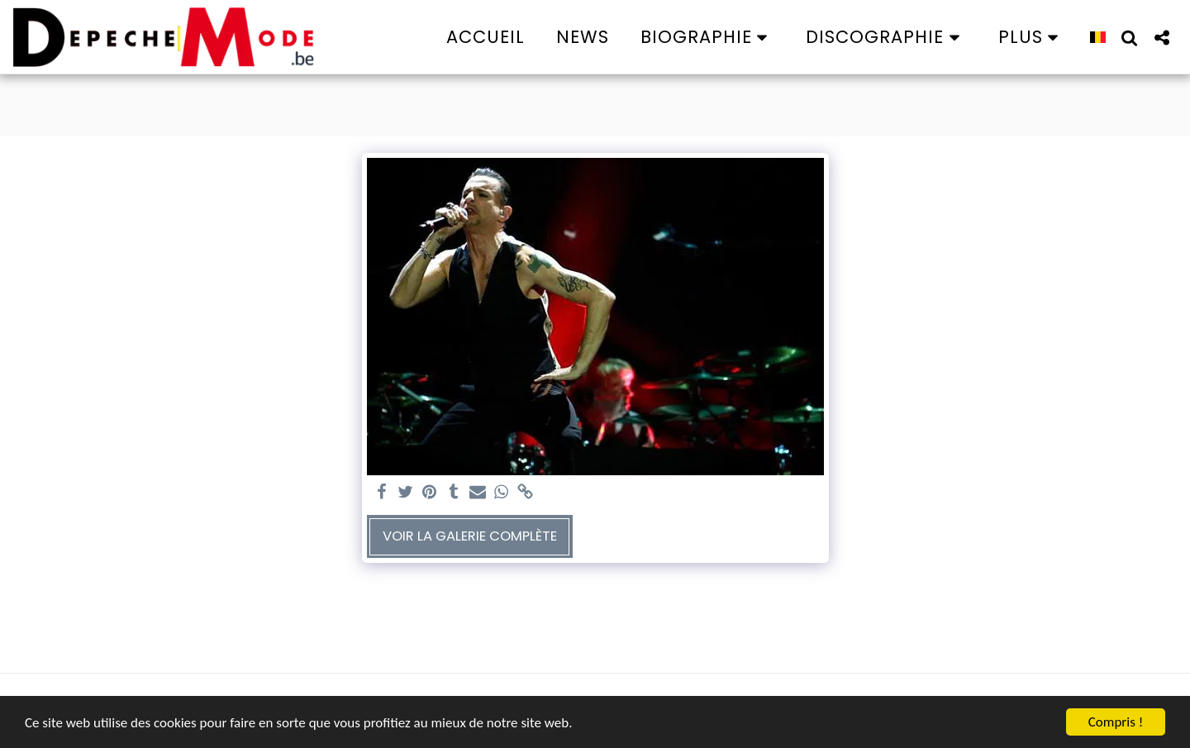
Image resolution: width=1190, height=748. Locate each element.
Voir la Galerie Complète (470, 536)
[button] (707, 36)
